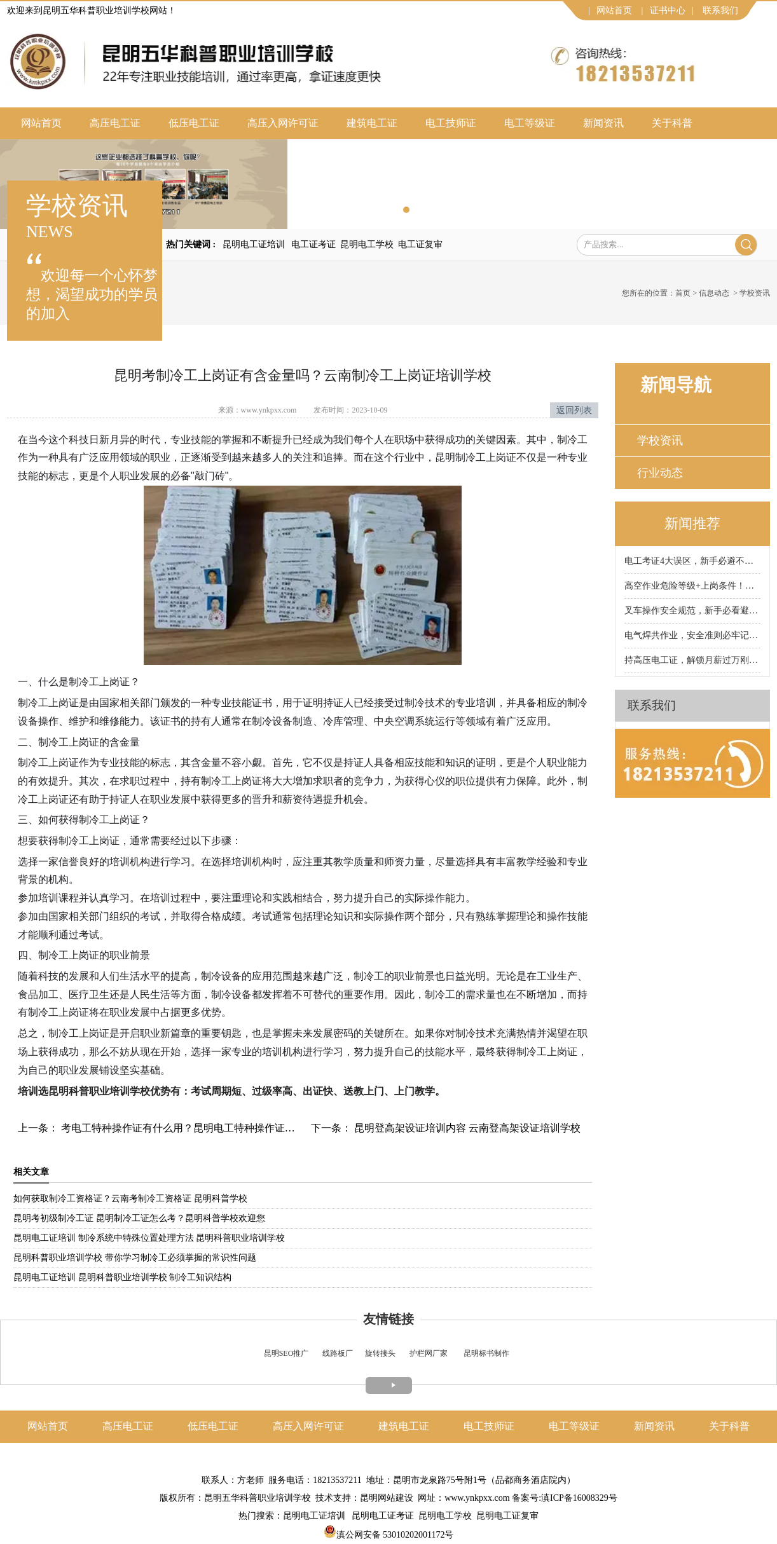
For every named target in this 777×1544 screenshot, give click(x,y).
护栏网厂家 (428, 1353)
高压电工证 (115, 123)
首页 (683, 293)
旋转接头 (380, 1353)
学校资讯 (660, 440)
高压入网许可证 (283, 123)
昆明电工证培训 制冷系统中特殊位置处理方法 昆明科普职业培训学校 (149, 1238)
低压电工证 (193, 123)
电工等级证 (529, 123)
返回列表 (574, 410)
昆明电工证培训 (254, 244)
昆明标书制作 (486, 1353)
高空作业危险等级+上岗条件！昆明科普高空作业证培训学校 (692, 586)
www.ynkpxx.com (269, 410)
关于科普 (672, 123)
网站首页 (614, 10)
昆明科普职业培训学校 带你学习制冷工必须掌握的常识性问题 (134, 1257)
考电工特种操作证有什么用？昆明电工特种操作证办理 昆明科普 (203, 1128)
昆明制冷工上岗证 (475, 457)
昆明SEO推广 (286, 1353)
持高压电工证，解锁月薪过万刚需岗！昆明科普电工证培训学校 (692, 660)
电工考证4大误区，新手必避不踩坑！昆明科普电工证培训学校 (692, 561)
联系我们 (720, 10)
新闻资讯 (603, 123)
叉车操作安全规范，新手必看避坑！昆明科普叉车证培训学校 (692, 610)
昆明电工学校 (367, 244)
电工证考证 (313, 244)
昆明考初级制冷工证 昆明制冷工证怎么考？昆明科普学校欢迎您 (139, 1218)
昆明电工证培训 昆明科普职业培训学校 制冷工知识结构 (122, 1277)
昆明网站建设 (386, 1498)
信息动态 (714, 293)
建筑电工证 (372, 123)
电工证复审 (420, 244)
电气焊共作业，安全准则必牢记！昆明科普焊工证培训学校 (692, 635)
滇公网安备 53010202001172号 (389, 1535)
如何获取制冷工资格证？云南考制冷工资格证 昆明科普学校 (130, 1198)
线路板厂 (337, 1353)
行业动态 (660, 473)
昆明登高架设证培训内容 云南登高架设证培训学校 (466, 1128)
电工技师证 (450, 123)
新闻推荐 (692, 523)
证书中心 (667, 10)
